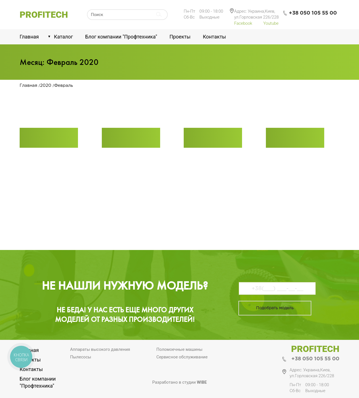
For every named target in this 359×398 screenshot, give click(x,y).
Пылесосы (80, 357)
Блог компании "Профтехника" (121, 37)
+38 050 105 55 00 (315, 359)
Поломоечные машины (180, 349)
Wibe (202, 382)
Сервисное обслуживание (182, 357)
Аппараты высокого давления (100, 349)
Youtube (271, 23)
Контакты (214, 37)
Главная (29, 37)
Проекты (179, 37)
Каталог (63, 37)
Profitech (44, 14)
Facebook (243, 23)
